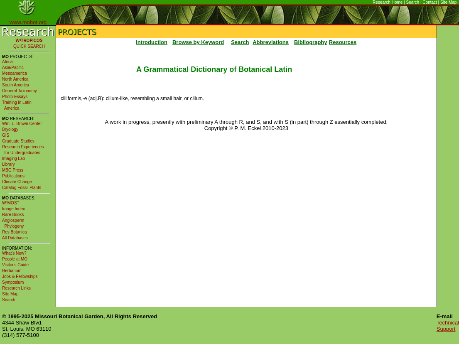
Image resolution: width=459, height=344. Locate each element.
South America (15, 85)
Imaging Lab (13, 158)
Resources (342, 42)
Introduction (151, 42)
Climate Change (17, 181)
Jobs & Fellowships (20, 276)
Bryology (10, 129)
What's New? (14, 253)
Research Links (16, 288)
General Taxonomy (19, 90)
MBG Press (12, 170)
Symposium (13, 282)
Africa (7, 61)
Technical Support (448, 325)
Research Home (388, 2)
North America (15, 79)
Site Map (448, 2)
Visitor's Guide (15, 265)
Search (413, 2)
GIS (5, 135)
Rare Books (13, 214)
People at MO (14, 259)
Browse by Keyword (198, 42)
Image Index (13, 208)
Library (8, 164)
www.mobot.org (28, 22)
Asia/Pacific (13, 67)
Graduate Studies (18, 141)
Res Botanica (14, 232)
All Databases (15, 238)
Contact (429, 2)
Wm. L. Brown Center (22, 123)
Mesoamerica (14, 73)
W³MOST (11, 203)
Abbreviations (271, 42)
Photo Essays (14, 96)
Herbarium (12, 270)
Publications (13, 176)
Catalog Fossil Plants (21, 187)
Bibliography (310, 42)
